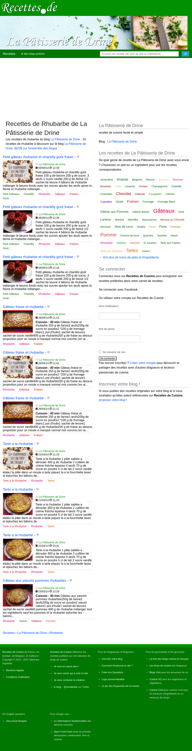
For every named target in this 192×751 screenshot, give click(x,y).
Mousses (105, 226)
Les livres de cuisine (160, 665)
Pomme (51, 620)
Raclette (162, 235)
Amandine (106, 179)
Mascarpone (149, 219)
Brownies (105, 186)
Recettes (9, 54)
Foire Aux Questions (112, 672)
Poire (163, 226)
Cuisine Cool (156, 690)
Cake (118, 186)
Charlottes (106, 194)
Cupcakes (106, 201)
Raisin (174, 235)
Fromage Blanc (167, 201)
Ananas (122, 179)
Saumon (135, 242)
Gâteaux (60, 194)
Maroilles (133, 219)
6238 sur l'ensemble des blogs (35, 148)
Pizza (152, 226)
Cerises (143, 186)
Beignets (137, 179)
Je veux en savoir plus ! (66, 666)
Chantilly (29, 194)
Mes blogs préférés (33, 53)
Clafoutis (140, 194)
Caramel (130, 186)
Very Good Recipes (16, 721)
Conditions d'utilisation (18, 677)
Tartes (51, 480)
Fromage (148, 201)
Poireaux (175, 226)
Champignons (159, 186)
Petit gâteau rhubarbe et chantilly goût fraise (38, 157)
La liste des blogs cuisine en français (168, 658)
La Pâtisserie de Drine (65, 139)
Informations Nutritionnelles (72, 721)
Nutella (141, 226)
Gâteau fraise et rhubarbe (23, 307)
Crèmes (170, 194)
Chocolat (123, 194)
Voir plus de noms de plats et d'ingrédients (131, 257)
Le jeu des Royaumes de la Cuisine (120, 686)
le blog (57, 687)
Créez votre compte (143, 362)
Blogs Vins (155, 672)
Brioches (178, 179)
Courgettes (155, 194)
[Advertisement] (96, 87)
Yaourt (23, 620)
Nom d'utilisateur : (109, 306)
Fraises (74, 194)
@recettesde (70, 687)
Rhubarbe (44, 194)
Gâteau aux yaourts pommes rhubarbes (34, 580)
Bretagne (163, 179)
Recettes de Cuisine (13, 652)
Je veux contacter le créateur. (69, 680)
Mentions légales (15, 670)
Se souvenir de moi (114, 352)
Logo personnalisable (113, 679)
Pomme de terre (129, 235)
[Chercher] (185, 54)
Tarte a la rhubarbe (18, 444)
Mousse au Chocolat (172, 219)
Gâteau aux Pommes (114, 211)
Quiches (148, 235)
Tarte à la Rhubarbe (14, 480)
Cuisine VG (155, 679)
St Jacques (149, 242)
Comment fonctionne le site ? (117, 665)
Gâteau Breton (140, 211)
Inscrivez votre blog (112, 658)
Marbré (119, 219)
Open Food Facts (63, 731)
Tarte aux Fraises (170, 242)
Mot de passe (107, 328)
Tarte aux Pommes (111, 251)
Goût (6, 198)
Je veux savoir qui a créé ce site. (71, 673)
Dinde (119, 201)
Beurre (150, 179)
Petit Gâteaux (11, 194)
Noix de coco (124, 226)
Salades (121, 242)
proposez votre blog (112, 400)
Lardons (105, 219)
